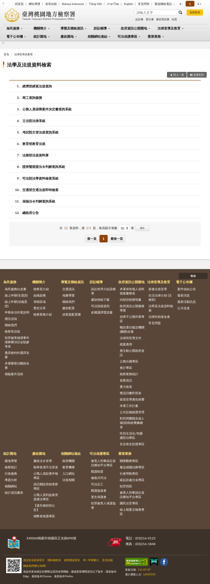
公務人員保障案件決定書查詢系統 (47, 109)
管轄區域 (39, 301)
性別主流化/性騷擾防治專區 (131, 435)
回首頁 (19, 4)
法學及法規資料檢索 (29, 65)
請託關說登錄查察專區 (45, 486)
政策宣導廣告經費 (132, 399)
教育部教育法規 (33, 143)
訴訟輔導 (100, 28)
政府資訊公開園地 (134, 28)
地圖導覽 (68, 295)
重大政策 (126, 386)
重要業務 (154, 36)
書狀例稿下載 (100, 299)
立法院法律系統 (33, 120)
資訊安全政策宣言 (34, 560)
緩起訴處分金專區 (132, 480)
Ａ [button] (189, 4)
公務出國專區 (129, 361)
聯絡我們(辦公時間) (34, 565)
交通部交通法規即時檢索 (40, 189)
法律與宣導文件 (130, 338)
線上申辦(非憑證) (16, 295)
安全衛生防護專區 (132, 444)
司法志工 (97, 484)
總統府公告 (30, 212)
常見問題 (154, 323)
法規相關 (68, 480)
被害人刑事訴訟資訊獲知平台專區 (103, 463)
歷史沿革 (39, 308)
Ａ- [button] (181, 4)
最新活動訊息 (186, 301)
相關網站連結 (97, 36)
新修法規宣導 (157, 289)
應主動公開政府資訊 (132, 353)
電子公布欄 (14, 36)
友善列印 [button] (198, 74)
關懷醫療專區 (129, 461)
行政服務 (11, 473)
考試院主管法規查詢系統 (40, 132)
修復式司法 (98, 478)
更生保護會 (98, 497)
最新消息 (183, 295)
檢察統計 (11, 467)
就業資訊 (126, 380)
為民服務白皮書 (15, 289)
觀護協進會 (98, 490)
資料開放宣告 (72, 560)
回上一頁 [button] (178, 74)
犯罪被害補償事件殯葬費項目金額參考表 (17, 342)
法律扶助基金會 (159, 316)
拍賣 (174, 19)
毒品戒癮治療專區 (132, 467)
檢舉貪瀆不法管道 (45, 467)
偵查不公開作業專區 (132, 319)
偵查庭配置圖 (71, 314)
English (128, 4)
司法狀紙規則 (100, 306)
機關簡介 (40, 28)
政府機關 (68, 461)
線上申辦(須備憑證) (16, 304)
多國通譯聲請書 (102, 312)
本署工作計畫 (129, 405)
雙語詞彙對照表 (130, 393)
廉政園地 (67, 36)
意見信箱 (107, 560)
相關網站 (11, 486)
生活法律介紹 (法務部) (160, 297)
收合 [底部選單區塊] (193, 275)
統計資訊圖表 (14, 492)
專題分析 (11, 480)
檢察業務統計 (129, 374)
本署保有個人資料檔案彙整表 (132, 291)
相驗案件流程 (14, 374)
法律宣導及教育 (169, 28)
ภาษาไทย (113, 4)
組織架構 (39, 295)
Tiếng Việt (95, 4)
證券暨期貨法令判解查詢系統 (43, 166)
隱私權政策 (54, 560)
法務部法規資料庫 (35, 155)
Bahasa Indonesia (73, 4)
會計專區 (126, 367)
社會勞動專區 (129, 473)
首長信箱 (51, 4)
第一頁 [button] (91, 238)
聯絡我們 (11, 325)
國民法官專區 (129, 503)
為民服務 (12, 28)
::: (3, 3)
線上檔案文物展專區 (132, 512)
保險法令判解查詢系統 (38, 201)
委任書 (150, 19)
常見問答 (144, 4)
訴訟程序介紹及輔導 (103, 291)
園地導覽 (11, 461)
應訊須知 (11, 318)
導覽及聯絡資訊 (71, 28)
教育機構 (68, 467)
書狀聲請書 (162, 19)
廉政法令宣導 (42, 461)
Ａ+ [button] (199, 4)
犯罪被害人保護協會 (103, 505)
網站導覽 (34, 4)
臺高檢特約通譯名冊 (17, 355)
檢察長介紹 (41, 289)
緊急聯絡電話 (163, 4)
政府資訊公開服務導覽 (132, 308)
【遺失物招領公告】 (44, 508)
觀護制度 (97, 471)
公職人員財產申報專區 (45, 476)
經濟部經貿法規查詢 (37, 86)
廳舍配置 (68, 308)
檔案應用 (126, 344)
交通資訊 (68, 289)
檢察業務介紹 (42, 314)
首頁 (6, 54)
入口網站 (68, 473)
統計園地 (40, 36)
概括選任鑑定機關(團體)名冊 (132, 329)
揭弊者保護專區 (44, 516)
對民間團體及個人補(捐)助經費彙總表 (132, 422)
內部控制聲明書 (130, 299)
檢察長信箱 (12, 331)
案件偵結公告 (186, 289)
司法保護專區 (127, 36)
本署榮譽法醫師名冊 (17, 365)
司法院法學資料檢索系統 (40, 178)
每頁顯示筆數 (108, 228)
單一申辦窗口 (91, 560)
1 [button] (103, 238)
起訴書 (139, 19)
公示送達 (183, 308)
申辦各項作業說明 (17, 312)
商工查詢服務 (32, 97)
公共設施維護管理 (132, 412)
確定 (142, 227)
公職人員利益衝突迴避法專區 (45, 497)
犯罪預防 (126, 486)
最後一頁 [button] (117, 238)
